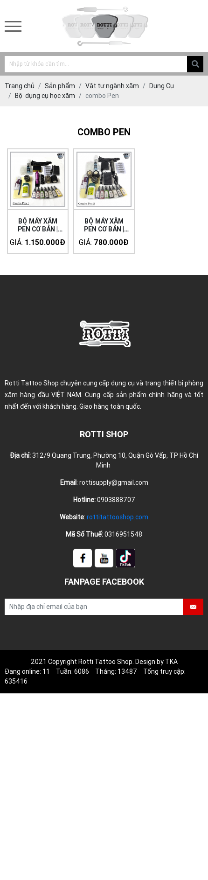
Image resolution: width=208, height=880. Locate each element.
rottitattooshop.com (117, 517)
